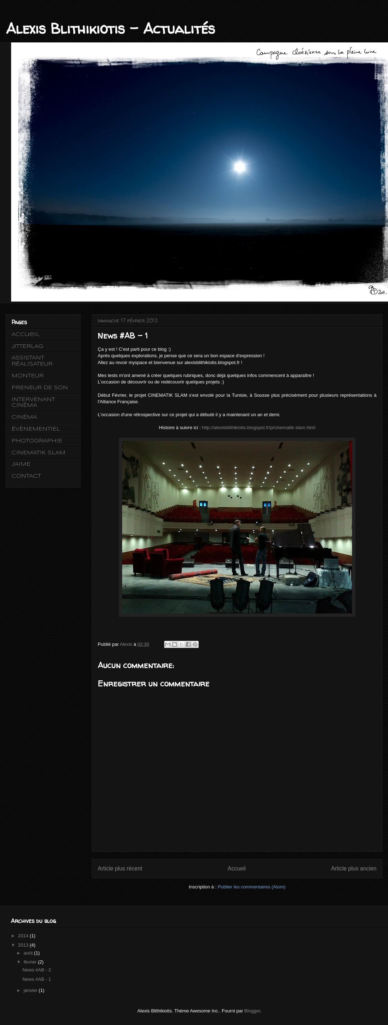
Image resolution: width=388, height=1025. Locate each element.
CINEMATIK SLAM (38, 452)
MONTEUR (27, 375)
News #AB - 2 (36, 970)
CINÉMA (24, 417)
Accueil (237, 868)
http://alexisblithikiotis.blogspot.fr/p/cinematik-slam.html (258, 427)
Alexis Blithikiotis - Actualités (110, 28)
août (29, 953)
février (31, 962)
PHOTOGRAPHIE (36, 440)
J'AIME (21, 464)
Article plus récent (120, 868)
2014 (24, 935)
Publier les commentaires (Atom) (252, 887)
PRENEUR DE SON (39, 387)
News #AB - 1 (36, 979)
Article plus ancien (354, 868)
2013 (24, 945)
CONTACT (26, 476)
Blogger (252, 1010)
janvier (31, 990)
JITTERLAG (27, 346)
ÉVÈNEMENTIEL (35, 429)
